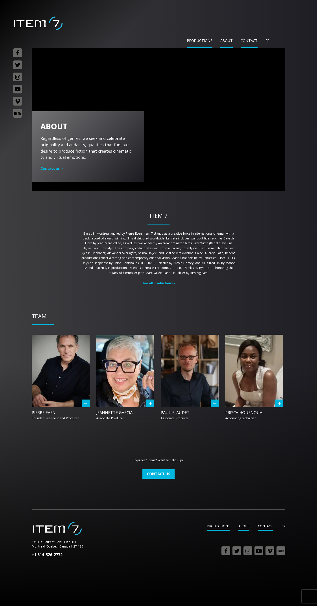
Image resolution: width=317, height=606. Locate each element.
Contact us (52, 168)
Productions (199, 40)
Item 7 (38, 23)
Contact (249, 40)
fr (267, 40)
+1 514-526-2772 (47, 554)
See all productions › (158, 283)
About (226, 40)
